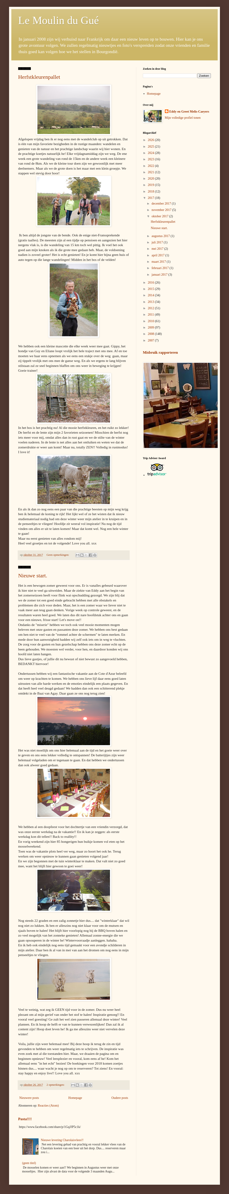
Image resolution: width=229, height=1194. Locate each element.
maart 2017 (159, 261)
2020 (151, 178)
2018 (151, 191)
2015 (151, 289)
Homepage (75, 1098)
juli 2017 (157, 242)
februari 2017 (160, 268)
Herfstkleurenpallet (39, 77)
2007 (151, 340)
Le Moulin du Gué (58, 20)
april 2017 (158, 255)
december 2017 (161, 203)
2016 (151, 282)
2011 (151, 314)
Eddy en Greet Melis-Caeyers (189, 111)
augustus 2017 (161, 236)
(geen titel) (29, 1163)
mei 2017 (157, 248)
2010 (151, 321)
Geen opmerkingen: (58, 554)
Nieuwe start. (32, 575)
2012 (151, 308)
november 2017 (161, 210)
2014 (151, 295)
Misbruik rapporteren (160, 352)
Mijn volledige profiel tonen (183, 117)
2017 (151, 198)
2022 (151, 166)
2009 (151, 327)
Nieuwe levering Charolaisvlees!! (62, 1140)
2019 (151, 185)
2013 (151, 302)
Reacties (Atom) (48, 1105)
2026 (151, 140)
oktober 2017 (160, 216)
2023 (151, 159)
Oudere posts (120, 1098)
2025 (151, 146)
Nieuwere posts (29, 1098)
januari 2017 (159, 274)
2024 (151, 153)
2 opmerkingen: (55, 1084)
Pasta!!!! (25, 1119)
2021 (151, 172)
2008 (151, 334)
